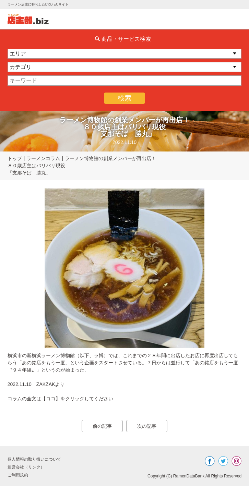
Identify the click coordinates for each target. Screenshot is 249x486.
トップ (15, 158)
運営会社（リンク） (26, 467)
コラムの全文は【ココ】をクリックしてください (60, 398)
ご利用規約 (18, 475)
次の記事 (146, 426)
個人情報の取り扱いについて (34, 459)
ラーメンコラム (43, 158)
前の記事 (102, 426)
